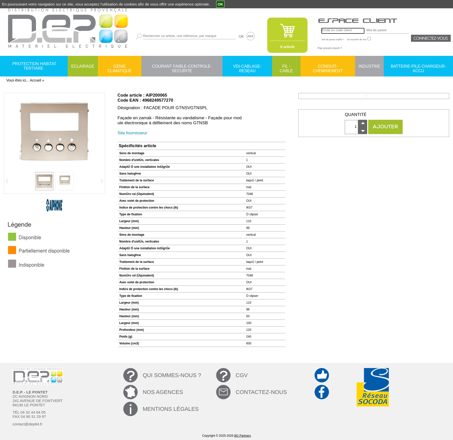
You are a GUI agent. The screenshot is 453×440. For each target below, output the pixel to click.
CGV (242, 375)
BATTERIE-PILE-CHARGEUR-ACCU (418, 66)
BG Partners (242, 435)
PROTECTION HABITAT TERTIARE (34, 66)
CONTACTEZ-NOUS (261, 392)
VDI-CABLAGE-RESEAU (247, 66)
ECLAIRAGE (82, 66)
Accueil (35, 80)
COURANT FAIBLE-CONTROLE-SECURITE (182, 66)
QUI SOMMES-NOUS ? (172, 375)
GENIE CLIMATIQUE (119, 66)
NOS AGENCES (163, 392)
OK (241, 36)
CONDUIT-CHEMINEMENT (328, 66)
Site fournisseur (132, 133)
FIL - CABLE (286, 66)
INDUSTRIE (369, 66)
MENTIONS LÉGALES (171, 409)
